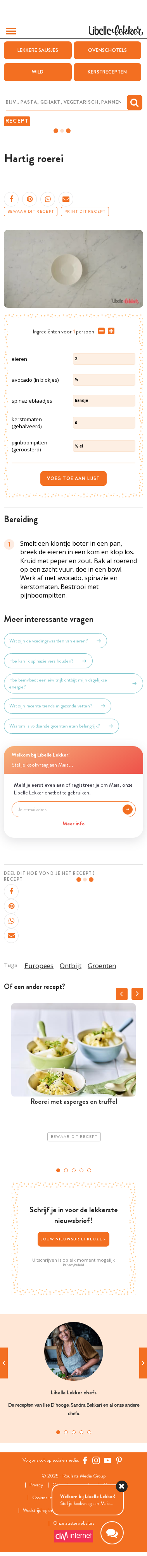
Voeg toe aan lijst (73, 478)
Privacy (36, 1485)
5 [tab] (89, 1170)
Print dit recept (84, 211)
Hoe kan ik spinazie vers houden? (48, 661)
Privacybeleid (73, 1265)
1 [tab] (58, 1170)
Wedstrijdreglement (42, 1510)
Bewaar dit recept (30, 211)
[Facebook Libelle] (85, 1460)
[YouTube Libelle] (108, 1460)
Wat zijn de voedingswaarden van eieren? (55, 641)
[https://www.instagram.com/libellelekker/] (96, 1460)
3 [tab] (74, 1170)
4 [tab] (81, 1170)
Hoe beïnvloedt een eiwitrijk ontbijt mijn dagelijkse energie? (73, 683)
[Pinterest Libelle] (119, 1460)
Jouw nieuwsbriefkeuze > (73, 1239)
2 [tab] (66, 1170)
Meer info (73, 823)
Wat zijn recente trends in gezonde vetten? (57, 706)
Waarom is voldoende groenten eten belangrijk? (61, 726)
